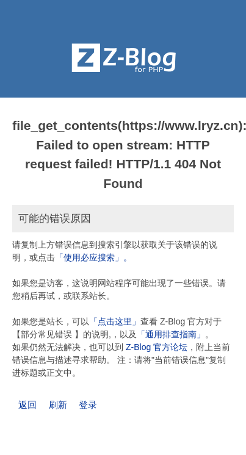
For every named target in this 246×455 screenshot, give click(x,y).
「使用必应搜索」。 (93, 257)
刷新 (58, 404)
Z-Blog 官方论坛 (156, 347)
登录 (88, 404)
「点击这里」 (114, 321)
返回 (27, 404)
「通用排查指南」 (171, 334)
